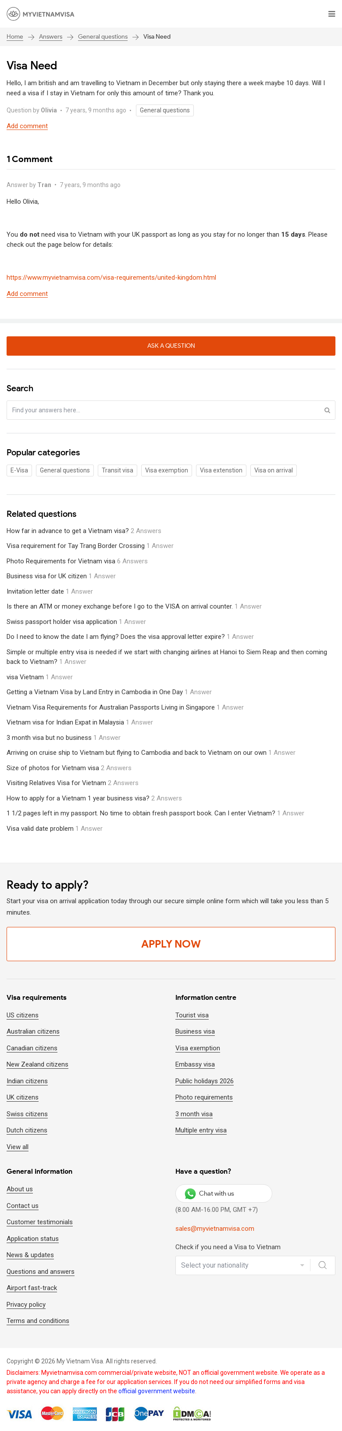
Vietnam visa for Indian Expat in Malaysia (80, 722)
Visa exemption (166, 470)
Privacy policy (26, 1304)
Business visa (195, 1031)
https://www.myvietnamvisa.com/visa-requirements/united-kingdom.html (111, 277)
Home (15, 36)
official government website (156, 1391)
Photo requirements (204, 1097)
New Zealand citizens (37, 1064)
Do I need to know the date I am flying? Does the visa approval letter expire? (130, 637)
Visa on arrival (273, 470)
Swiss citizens (27, 1114)
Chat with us (209, 1193)
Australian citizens (33, 1031)
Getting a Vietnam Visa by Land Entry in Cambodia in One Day (109, 692)
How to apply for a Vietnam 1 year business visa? (94, 798)
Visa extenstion (221, 470)
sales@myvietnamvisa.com (214, 1229)
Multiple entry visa (201, 1130)
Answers (50, 36)
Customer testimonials (40, 1222)
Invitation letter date (50, 591)
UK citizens (23, 1097)
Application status (33, 1239)
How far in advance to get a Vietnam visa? (84, 531)
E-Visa (19, 470)
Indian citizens (27, 1081)
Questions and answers (41, 1272)
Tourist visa (192, 1015)
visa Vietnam (40, 677)
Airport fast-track (32, 1288)
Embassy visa (195, 1064)
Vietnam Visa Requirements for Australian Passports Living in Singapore (125, 707)
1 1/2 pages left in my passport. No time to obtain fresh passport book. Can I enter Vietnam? (155, 813)
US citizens (23, 1015)
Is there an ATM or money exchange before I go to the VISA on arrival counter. (134, 606)
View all (17, 1147)
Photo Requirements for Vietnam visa (77, 561)
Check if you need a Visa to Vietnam (228, 1247)
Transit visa (117, 470)
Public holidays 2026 (204, 1081)
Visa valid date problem (55, 829)
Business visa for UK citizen (61, 576)
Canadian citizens (32, 1048)
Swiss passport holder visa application (76, 622)
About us (20, 1189)
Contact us (23, 1206)
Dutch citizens (27, 1130)
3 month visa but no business (64, 738)
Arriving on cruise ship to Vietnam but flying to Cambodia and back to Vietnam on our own (151, 753)
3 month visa (194, 1114)
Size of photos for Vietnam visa (69, 768)
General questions (103, 36)
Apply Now (171, 943)
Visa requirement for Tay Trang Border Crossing (90, 546)
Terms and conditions (38, 1321)
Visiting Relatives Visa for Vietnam (73, 783)
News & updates (30, 1255)
